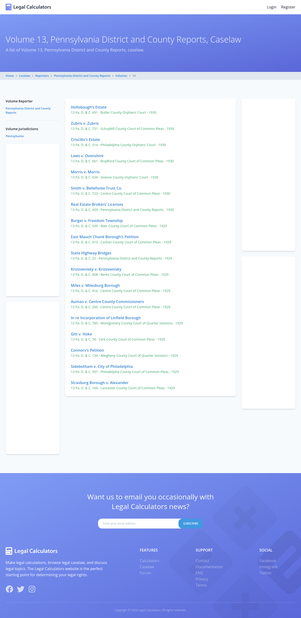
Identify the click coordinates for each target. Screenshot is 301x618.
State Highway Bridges (91, 253)
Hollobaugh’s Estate (89, 107)
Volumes (121, 76)
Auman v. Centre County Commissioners (107, 301)
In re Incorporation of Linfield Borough (106, 317)
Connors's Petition (87, 350)
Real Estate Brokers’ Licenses (97, 204)
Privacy (202, 579)
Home (10, 76)
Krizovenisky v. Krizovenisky (96, 269)
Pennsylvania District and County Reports (82, 76)
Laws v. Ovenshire (87, 155)
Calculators (149, 560)
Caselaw (24, 76)
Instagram (268, 566)
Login (272, 7)
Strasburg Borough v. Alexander (99, 382)
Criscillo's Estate (85, 139)
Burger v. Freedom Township (97, 220)
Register (288, 7)
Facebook (267, 560)
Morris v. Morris (85, 172)
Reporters (42, 76)
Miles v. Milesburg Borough (95, 285)
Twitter (265, 572)
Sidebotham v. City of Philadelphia (102, 366)
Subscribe (190, 523)
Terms (201, 585)
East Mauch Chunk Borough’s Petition (105, 236)
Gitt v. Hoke (81, 334)
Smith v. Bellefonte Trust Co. (96, 188)
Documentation (209, 566)
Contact (202, 560)
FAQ (199, 572)
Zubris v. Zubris (85, 123)
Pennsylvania (15, 136)
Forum (145, 572)
